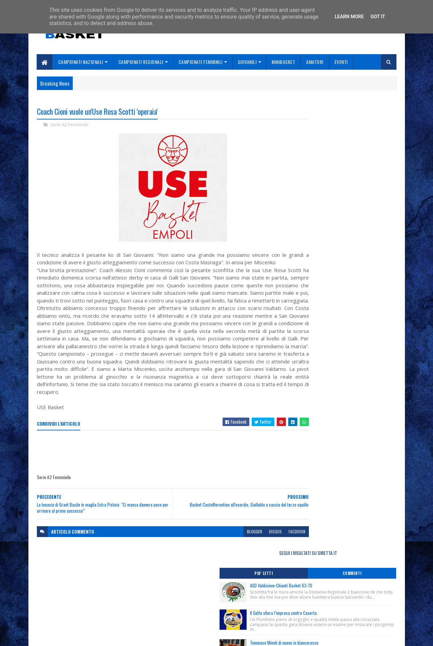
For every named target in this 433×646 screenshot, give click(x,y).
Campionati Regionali (140, 61)
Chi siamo (169, 601)
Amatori (314, 61)
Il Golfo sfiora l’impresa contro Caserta (352, 180)
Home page (170, 593)
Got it (377, 16)
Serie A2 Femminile (69, 125)
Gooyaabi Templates (125, 637)
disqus (242, 555)
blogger (222, 555)
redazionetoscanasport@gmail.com (355, 594)
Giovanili (247, 61)
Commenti (369, 133)
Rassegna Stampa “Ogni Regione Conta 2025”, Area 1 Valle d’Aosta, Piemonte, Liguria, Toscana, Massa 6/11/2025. (340, 283)
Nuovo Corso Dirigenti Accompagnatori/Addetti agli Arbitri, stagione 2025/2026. (339, 321)
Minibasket (283, 61)
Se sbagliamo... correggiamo (189, 617)
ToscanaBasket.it (317, 357)
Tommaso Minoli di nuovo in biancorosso (353, 214)
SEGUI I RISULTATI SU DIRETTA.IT (342, 113)
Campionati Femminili (201, 61)
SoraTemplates (69, 637)
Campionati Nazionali (80, 61)
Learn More (349, 16)
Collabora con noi (178, 609)
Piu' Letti (315, 133)
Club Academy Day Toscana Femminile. (329, 310)
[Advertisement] (160, 476)
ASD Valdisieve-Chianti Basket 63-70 (350, 145)
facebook (264, 555)
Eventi (341, 61)
